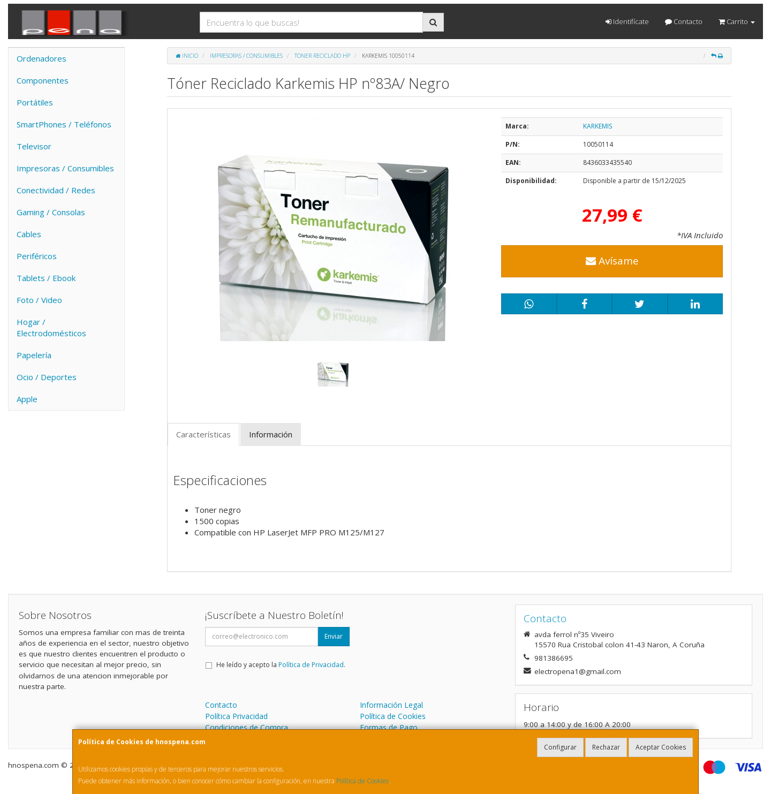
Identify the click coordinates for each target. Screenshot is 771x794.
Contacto (683, 21)
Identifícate (627, 21)
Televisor (34, 146)
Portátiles (35, 102)
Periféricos (37, 256)
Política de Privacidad (311, 664)
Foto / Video (39, 299)
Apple (27, 399)
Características (203, 434)
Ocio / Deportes (47, 377)
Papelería (34, 355)
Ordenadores (41, 58)
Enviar (333, 636)
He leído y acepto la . (280, 664)
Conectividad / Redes (56, 190)
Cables (29, 234)
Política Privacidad (236, 716)
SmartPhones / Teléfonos (64, 124)
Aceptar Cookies (661, 747)
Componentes (43, 80)
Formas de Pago (389, 727)
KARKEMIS (597, 126)
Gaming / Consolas (51, 212)
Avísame (612, 261)
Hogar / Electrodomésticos (51, 327)
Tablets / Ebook (46, 278)
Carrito (737, 21)
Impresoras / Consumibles (65, 168)
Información (270, 434)
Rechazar (606, 747)
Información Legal (391, 705)
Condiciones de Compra (246, 727)
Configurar (560, 747)
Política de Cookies (362, 780)
